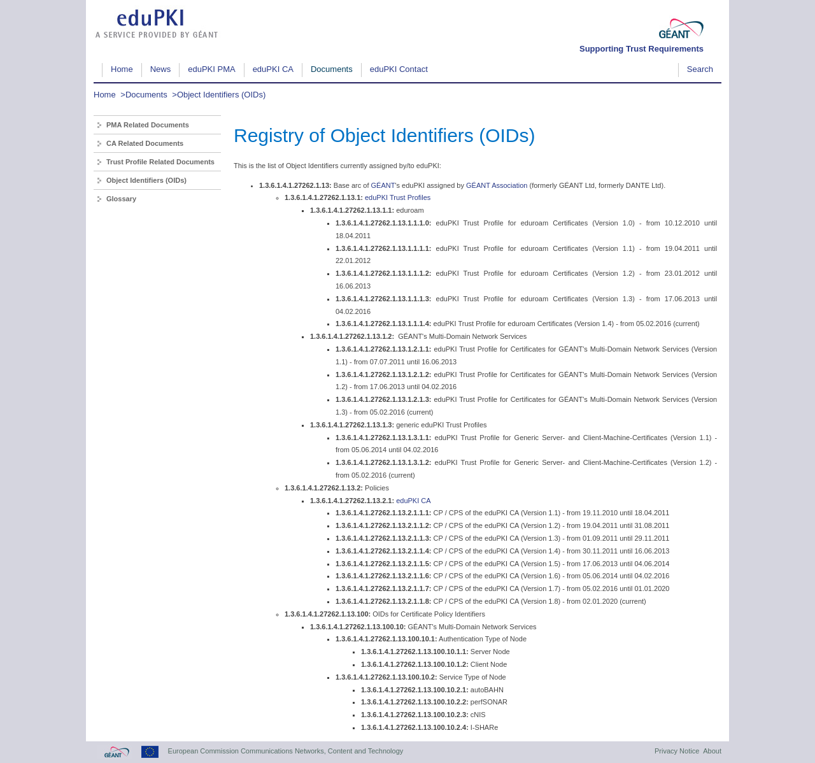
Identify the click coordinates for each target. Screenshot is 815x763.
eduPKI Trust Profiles (397, 197)
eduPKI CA (273, 69)
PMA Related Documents (147, 125)
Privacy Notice (677, 751)
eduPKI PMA (211, 69)
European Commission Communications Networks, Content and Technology (286, 751)
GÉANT (383, 185)
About (712, 751)
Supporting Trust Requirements (641, 48)
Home (122, 69)
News (160, 69)
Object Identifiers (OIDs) (221, 94)
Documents (332, 69)
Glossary (121, 199)
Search (700, 69)
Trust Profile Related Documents (160, 162)
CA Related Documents (144, 143)
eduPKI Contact (399, 69)
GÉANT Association (496, 185)
